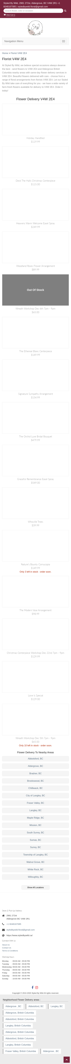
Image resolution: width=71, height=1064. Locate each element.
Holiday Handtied (35, 138)
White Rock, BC (35, 869)
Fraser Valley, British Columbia (20, 1051)
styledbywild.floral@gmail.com (33, 6)
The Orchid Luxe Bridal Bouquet (35, 436)
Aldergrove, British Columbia (19, 1013)
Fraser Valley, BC (35, 803)
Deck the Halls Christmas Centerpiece (35, 180)
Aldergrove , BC (13, 1006)
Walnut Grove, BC (35, 862)
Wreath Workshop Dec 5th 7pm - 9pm (35, 738)
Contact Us (6, 948)
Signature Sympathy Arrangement (35, 393)
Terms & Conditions (10, 951)
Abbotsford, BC (35, 758)
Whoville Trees (35, 521)
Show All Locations (35, 887)
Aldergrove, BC (35, 766)
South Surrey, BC (35, 832)
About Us (6, 945)
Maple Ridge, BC (35, 818)
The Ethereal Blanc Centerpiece (35, 351)
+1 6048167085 (13, 924)
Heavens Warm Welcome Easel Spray (35, 223)
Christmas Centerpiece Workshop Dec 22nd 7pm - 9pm (35, 652)
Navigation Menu (13, 41)
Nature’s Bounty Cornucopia (35, 564)
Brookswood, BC (35, 781)
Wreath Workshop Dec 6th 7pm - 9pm (35, 308)
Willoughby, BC (35, 877)
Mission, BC (35, 825)
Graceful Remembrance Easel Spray (35, 479)
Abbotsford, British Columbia (19, 1019)
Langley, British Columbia (18, 1025)
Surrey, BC (35, 847)
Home (5, 53)
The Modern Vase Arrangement (35, 610)
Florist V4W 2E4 (19, 53)
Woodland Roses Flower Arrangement (35, 265)
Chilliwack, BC (35, 788)
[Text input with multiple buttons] (33, 11)
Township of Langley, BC (35, 854)
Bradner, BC (35, 773)
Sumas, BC (35, 840)
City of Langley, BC (35, 795)
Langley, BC (35, 810)
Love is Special (35, 695)
